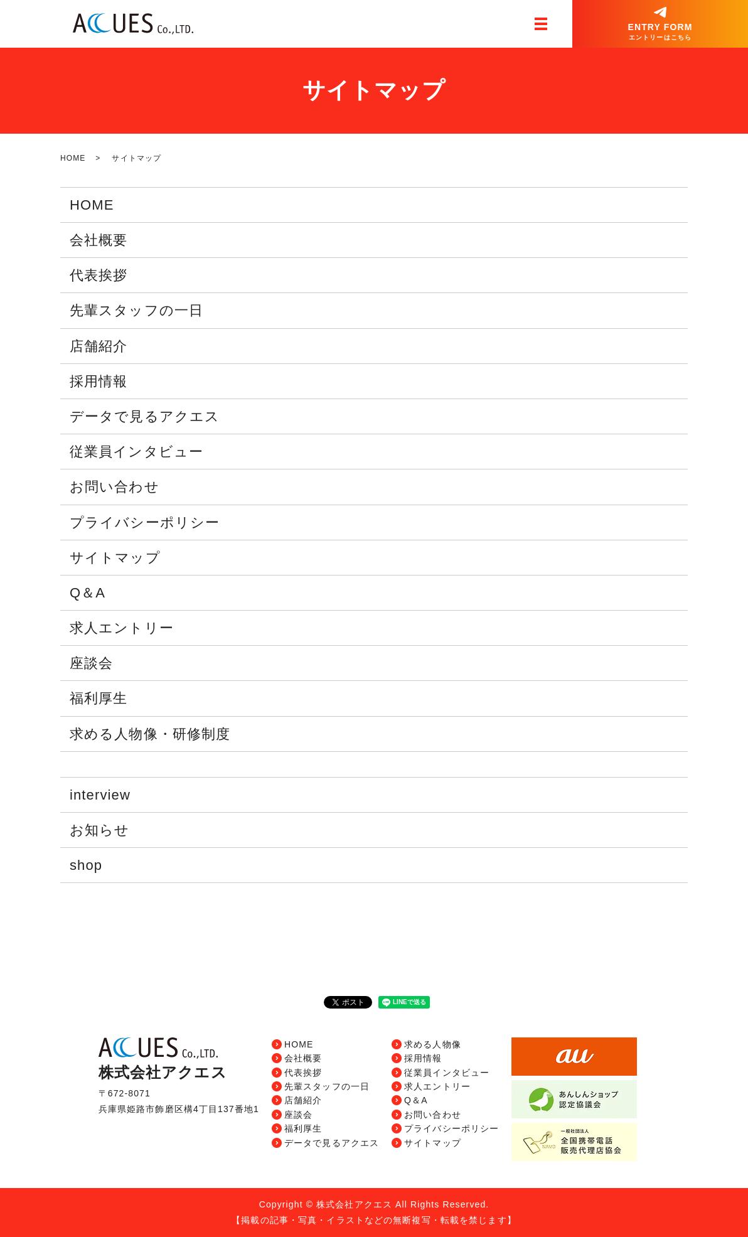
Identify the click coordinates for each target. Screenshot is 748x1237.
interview (100, 795)
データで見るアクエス (145, 416)
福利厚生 (98, 698)
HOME (72, 158)
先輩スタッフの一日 (136, 310)
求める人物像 (432, 1044)
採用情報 (98, 381)
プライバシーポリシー (145, 522)
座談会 (91, 663)
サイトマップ (115, 557)
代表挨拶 (98, 275)
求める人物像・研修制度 (150, 734)
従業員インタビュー (136, 451)
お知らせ (99, 830)
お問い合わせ (114, 487)
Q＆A (87, 593)
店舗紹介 (98, 346)
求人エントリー (122, 628)
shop (86, 865)
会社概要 (98, 240)
